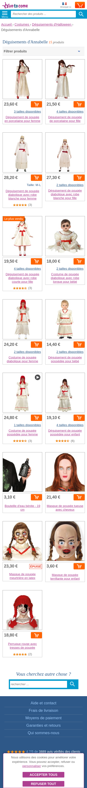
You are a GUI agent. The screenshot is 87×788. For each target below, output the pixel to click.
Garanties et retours (43, 725)
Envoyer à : (66, 5)
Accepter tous (44, 775)
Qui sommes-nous (43, 733)
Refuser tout (43, 784)
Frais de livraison (43, 710)
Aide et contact (43, 703)
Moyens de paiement (44, 718)
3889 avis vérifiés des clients (59, 752)
